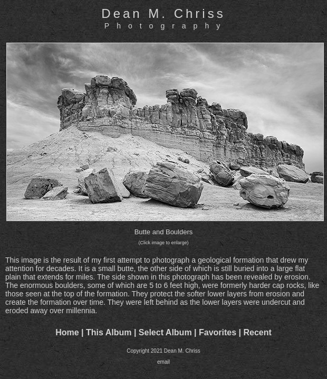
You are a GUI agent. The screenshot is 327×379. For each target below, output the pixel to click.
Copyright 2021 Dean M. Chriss (163, 351)
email (163, 362)
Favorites (217, 332)
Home (67, 332)
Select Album (165, 332)
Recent (258, 332)
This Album (109, 332)
